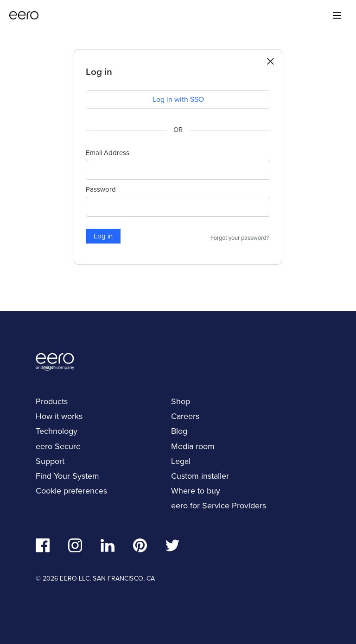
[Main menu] (337, 15)
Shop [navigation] (180, 401)
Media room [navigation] (193, 446)
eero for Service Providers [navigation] (218, 506)
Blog (179, 431)
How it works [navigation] (59, 416)
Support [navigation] (50, 461)
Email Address (107, 153)
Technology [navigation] (56, 431)
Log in (103, 236)
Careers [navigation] (185, 416)
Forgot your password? (239, 238)
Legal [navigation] (181, 461)
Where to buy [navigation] (195, 491)
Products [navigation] (52, 401)
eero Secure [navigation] (58, 446)
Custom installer (200, 476)
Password (101, 189)
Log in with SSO (178, 99)
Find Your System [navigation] (67, 476)
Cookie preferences (71, 491)
